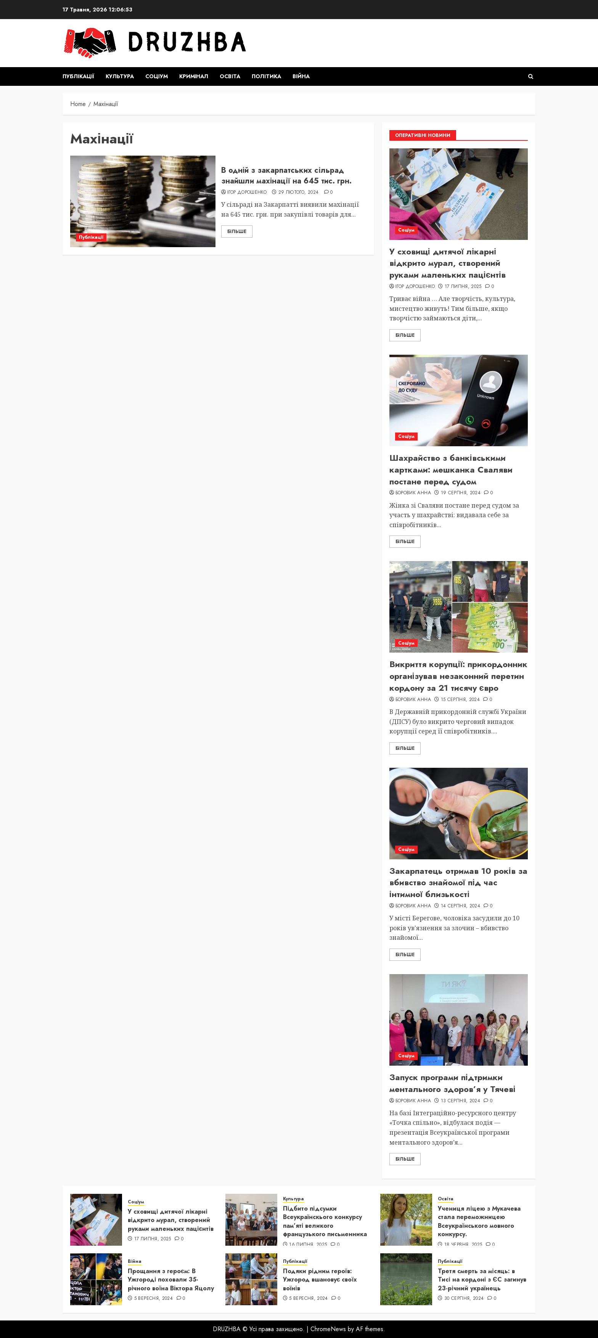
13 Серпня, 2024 (460, 1101)
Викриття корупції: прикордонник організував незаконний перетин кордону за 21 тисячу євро (458, 676)
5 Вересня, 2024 (153, 1299)
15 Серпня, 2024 (460, 700)
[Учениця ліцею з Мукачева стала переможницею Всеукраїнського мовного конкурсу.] (406, 1220)
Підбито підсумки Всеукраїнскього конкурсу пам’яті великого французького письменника (325, 1221)
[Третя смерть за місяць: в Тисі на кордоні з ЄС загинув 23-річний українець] (406, 1279)
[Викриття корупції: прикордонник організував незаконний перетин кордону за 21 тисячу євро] (458, 607)
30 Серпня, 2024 (464, 1299)
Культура (120, 76)
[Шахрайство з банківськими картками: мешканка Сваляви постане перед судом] (458, 400)
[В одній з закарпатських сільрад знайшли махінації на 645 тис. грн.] (142, 201)
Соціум (156, 76)
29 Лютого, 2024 (298, 193)
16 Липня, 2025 (308, 1245)
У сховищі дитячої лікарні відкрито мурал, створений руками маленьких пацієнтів (447, 263)
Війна (301, 76)
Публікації (78, 76)
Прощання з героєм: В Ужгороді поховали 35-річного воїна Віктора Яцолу (171, 1280)
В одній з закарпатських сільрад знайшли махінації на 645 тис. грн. (286, 176)
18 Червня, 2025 (463, 1245)
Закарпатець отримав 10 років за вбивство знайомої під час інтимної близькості (458, 883)
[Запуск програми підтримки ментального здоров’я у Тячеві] (458, 1020)
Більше (236, 231)
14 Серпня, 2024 (460, 906)
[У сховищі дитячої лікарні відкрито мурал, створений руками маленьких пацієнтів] (458, 194)
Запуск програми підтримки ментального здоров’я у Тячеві (452, 1083)
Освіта (230, 76)
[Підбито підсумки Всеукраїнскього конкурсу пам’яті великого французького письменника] (251, 1220)
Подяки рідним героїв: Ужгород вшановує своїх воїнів (320, 1280)
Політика (266, 76)
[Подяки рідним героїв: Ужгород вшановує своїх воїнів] (251, 1279)
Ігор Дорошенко (247, 193)
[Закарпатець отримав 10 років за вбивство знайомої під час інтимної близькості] (458, 813)
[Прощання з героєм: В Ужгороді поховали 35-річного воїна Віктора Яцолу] (96, 1279)
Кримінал (194, 76)
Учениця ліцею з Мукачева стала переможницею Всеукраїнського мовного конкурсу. (479, 1221)
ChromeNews (328, 1329)
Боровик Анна (413, 493)
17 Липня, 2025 (463, 287)
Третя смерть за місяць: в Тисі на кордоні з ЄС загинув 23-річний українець (482, 1280)
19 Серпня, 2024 (461, 493)
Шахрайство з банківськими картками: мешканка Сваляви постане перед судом (451, 469)
